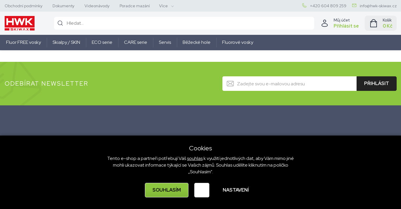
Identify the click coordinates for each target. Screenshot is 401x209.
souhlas (195, 158)
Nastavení (236, 190)
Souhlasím (166, 190)
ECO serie (102, 42)
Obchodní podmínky (23, 5)
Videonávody (96, 5)
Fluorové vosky (237, 42)
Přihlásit (376, 83)
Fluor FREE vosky (23, 42)
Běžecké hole (197, 42)
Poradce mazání (135, 5)
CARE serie (135, 42)
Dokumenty (63, 5)
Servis (165, 42)
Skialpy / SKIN (66, 42)
